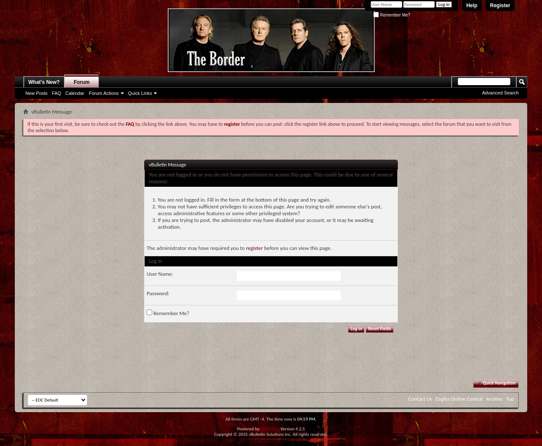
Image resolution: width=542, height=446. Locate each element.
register (254, 248)
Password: (158, 293)
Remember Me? (391, 15)
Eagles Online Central (459, 399)
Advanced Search (500, 92)
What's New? (44, 82)
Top (510, 399)
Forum (82, 82)
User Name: (160, 274)
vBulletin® (269, 429)
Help (471, 5)
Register (500, 5)
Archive (494, 399)
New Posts (36, 93)
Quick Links (140, 93)
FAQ (56, 93)
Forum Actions (103, 93)
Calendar (75, 93)
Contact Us (420, 399)
